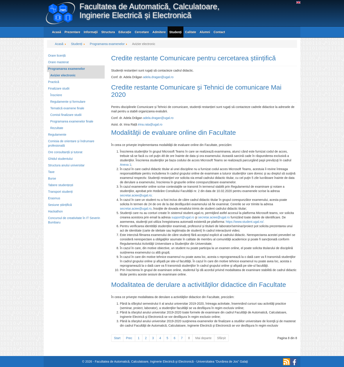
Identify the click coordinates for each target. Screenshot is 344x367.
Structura (108, 32)
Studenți (175, 32)
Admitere (159, 32)
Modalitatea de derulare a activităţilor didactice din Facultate (198, 284)
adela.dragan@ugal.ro (158, 77)
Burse (52, 178)
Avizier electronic (62, 75)
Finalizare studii (58, 88)
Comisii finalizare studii (65, 115)
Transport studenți (60, 191)
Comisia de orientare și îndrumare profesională (71, 143)
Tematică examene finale (67, 108)
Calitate (190, 32)
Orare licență (57, 55)
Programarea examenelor (66, 68)
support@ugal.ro (183, 217)
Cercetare (142, 32)
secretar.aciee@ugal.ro (136, 195)
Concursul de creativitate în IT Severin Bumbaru (74, 220)
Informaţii (91, 32)
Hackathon (55, 211)
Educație (124, 32)
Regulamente (57, 134)
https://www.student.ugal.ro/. (245, 221)
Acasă (56, 32)
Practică (53, 82)
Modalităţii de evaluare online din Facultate (173, 132)
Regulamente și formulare (67, 101)
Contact (219, 32)
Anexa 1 (125, 164)
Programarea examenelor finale (71, 121)
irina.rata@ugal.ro (150, 124)
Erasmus (54, 198)
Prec (129, 338)
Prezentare (72, 32)
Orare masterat (58, 62)
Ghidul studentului (60, 158)
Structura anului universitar (66, 165)
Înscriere (56, 95)
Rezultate (56, 128)
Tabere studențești (60, 185)
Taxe (51, 172)
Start (117, 338)
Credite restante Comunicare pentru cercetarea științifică (193, 58)
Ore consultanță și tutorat (65, 152)
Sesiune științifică (60, 205)
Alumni (205, 32)
